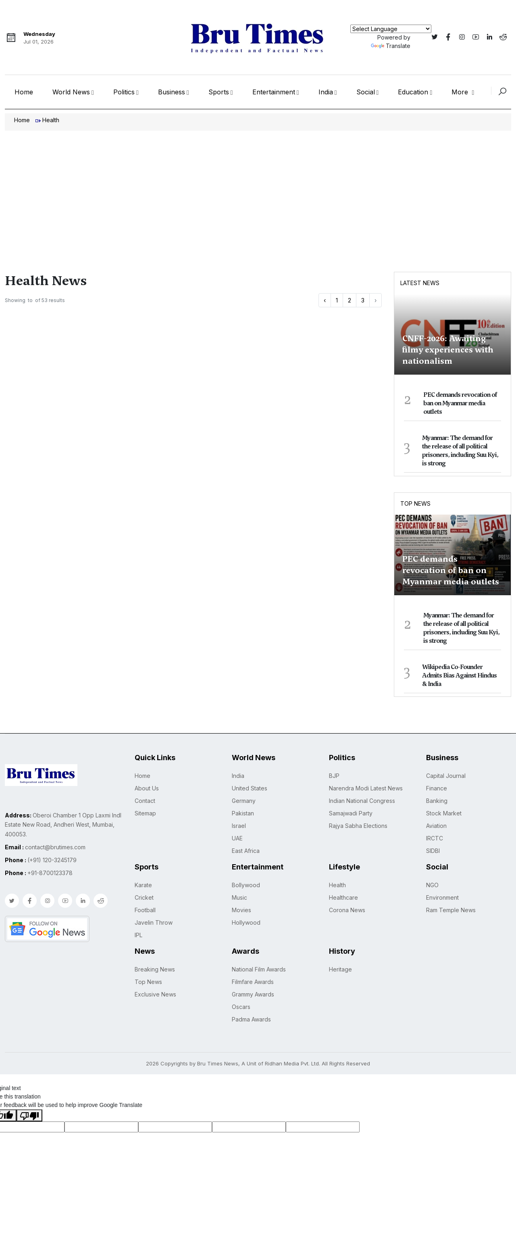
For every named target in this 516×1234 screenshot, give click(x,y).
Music (239, 897)
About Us (147, 788)
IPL (138, 935)
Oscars (241, 1006)
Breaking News (155, 969)
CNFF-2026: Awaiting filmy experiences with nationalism (447, 350)
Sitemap (145, 813)
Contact (145, 800)
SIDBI (433, 850)
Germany (244, 800)
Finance (436, 788)
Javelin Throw (154, 922)
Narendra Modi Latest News (366, 788)
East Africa (246, 850)
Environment (442, 897)
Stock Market (444, 813)
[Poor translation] (29, 1115)
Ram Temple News (451, 910)
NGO (432, 885)
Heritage (340, 969)
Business (171, 92)
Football (145, 910)
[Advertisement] (258, 191)
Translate (390, 45)
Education (413, 92)
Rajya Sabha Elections (358, 825)
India (325, 92)
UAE (237, 838)
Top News (415, 503)
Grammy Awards (253, 994)
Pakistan (243, 813)
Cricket (144, 897)
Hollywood (246, 922)
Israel (239, 825)
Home (24, 92)
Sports (218, 92)
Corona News (347, 910)
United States (249, 788)
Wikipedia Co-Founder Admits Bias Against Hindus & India (459, 675)
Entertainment (273, 92)
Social (365, 92)
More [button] (461, 92)
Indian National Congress (362, 800)
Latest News (419, 282)
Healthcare (343, 897)
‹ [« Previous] (325, 300)
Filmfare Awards (253, 981)
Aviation (436, 825)
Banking (436, 800)
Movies (241, 910)
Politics (124, 92)
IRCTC (434, 838)
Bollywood (246, 885)
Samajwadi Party (350, 813)
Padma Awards (251, 1019)
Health (337, 885)
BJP (334, 775)
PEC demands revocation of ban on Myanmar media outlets (460, 403)
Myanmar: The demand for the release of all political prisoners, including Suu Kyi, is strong (460, 450)
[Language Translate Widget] (390, 29)
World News (71, 92)
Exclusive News (155, 994)
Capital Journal (446, 775)
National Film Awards (259, 969)
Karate (143, 885)
